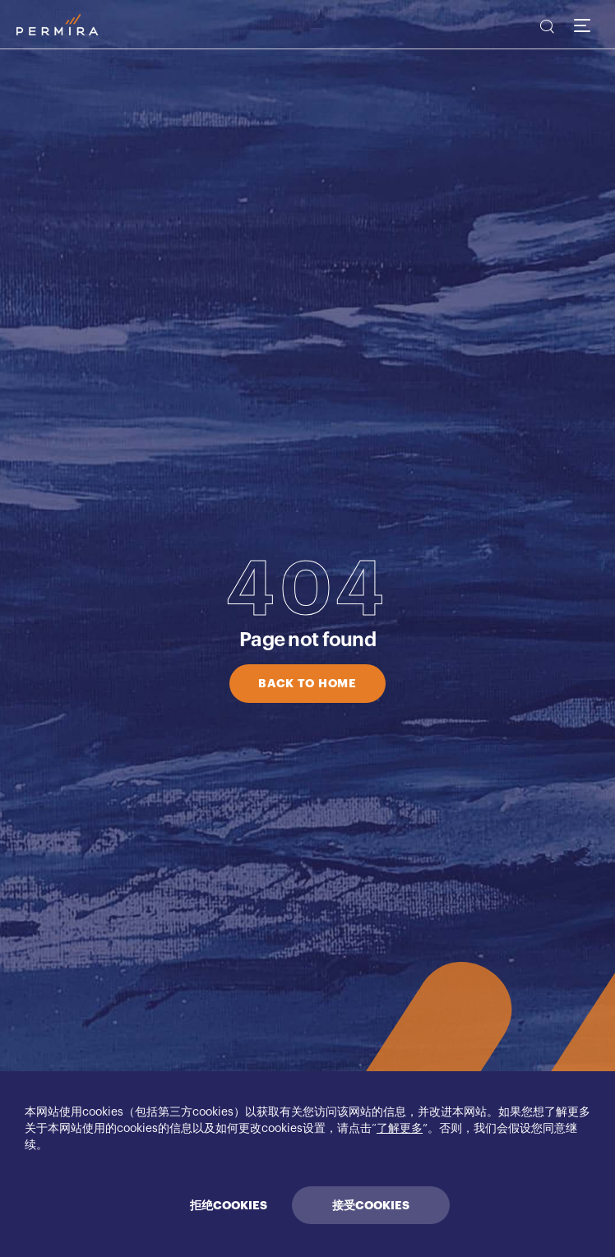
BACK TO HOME (307, 683)
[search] (546, 28)
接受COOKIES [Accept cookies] (370, 1205)
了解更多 (400, 1129)
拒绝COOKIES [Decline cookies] (228, 1205)
